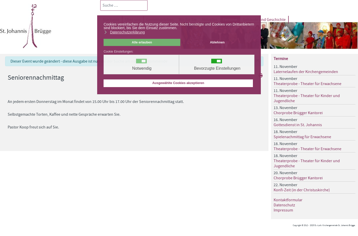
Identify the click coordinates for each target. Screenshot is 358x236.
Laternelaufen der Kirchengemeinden (306, 71)
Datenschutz (284, 205)
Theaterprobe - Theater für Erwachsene (307, 83)
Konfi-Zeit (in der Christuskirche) (302, 190)
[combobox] (124, 5)
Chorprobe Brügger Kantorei (298, 112)
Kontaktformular (288, 200)
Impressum (283, 210)
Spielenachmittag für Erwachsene (302, 136)
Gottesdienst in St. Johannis (298, 124)
